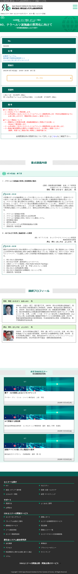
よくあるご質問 (46, 503)
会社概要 (9, 543)
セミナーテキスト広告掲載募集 (51, 534)
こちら (54, 136)
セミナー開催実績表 (12, 534)
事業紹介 (44, 543)
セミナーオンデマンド (13, 517)
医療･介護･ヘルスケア (48, 490)
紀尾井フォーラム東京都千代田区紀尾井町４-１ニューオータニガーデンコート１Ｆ (16, 58)
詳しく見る (39, 78)
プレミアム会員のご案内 (14, 521)
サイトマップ (45, 552)
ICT (7, 485)
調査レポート (45, 517)
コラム (8, 556)
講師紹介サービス (12, 525)
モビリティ (45, 485)
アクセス (9, 548)
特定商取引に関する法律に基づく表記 (19, 552)
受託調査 (44, 525)
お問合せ (9, 508)
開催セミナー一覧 (47, 530)
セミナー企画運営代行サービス (51, 521)
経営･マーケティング (48, 494)
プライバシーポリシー (48, 548)
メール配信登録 (11, 530)
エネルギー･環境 (11, 494)
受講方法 (9, 503)
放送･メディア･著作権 (13, 490)
